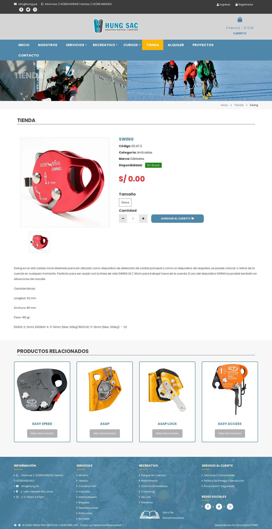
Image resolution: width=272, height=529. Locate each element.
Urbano (83, 480)
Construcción (87, 486)
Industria (84, 491)
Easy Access (230, 423)
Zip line (145, 497)
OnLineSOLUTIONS (247, 525)
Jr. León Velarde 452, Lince (34, 491)
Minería (83, 475)
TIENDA (152, 45)
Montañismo (149, 480)
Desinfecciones (88, 508)
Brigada (84, 502)
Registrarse (244, 4)
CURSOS (132, 45)
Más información (42, 433)
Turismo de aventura (154, 486)
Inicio (224, 105)
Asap (104, 423)
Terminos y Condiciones (219, 475)
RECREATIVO (105, 45)
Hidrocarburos (88, 497)
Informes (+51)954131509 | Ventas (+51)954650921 (38, 478)
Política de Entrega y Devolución (224, 480)
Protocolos (85, 513)
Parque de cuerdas (153, 475)
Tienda (239, 105)
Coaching (147, 491)
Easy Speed (42, 423)
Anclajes (84, 518)
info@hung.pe (27, 486)
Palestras (147, 502)
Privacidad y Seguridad (219, 486)
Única (125, 202)
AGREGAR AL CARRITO (177, 218)
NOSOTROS (47, 45)
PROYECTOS (203, 45)
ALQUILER (176, 45)
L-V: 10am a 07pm (30, 497)
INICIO (23, 45)
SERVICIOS (76, 45)
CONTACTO (28, 55)
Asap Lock (167, 423)
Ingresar (223, 4)
